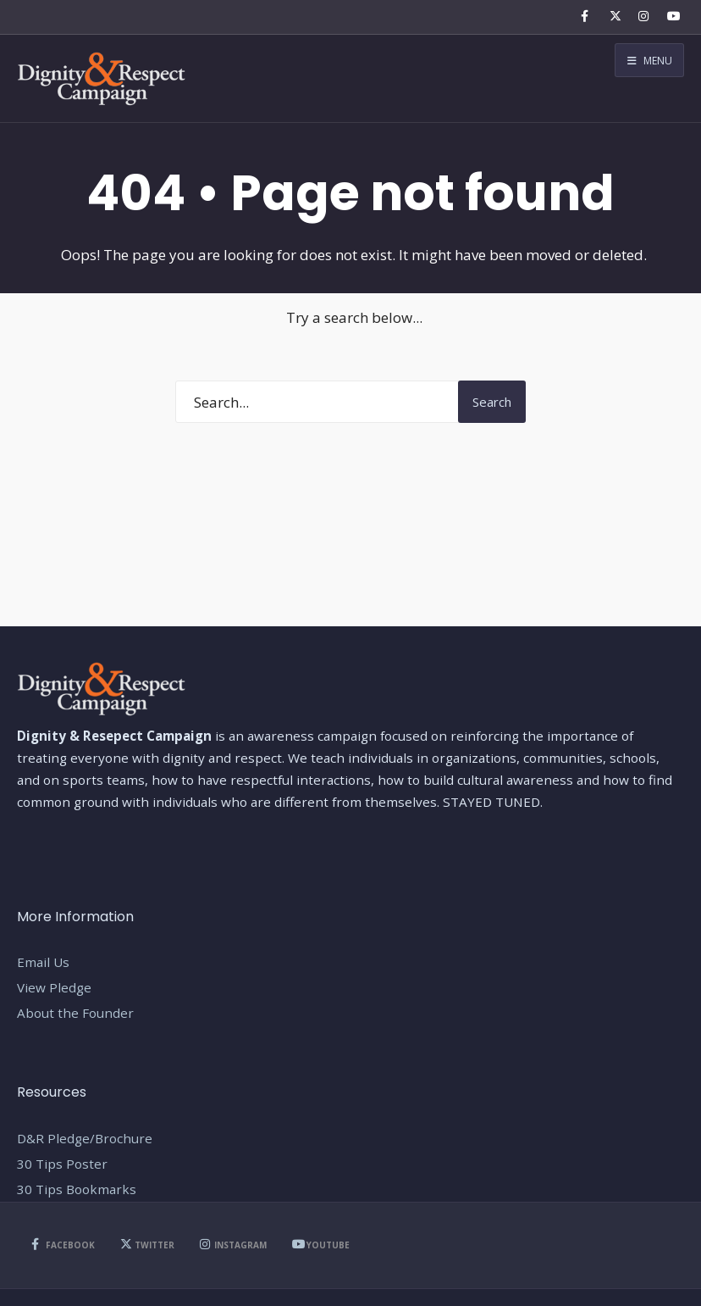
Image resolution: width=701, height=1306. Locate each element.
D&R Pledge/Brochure (84, 1138)
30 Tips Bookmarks (76, 1189)
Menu (649, 60)
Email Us (43, 961)
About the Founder (75, 1012)
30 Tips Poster (62, 1163)
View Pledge (54, 987)
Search (491, 401)
